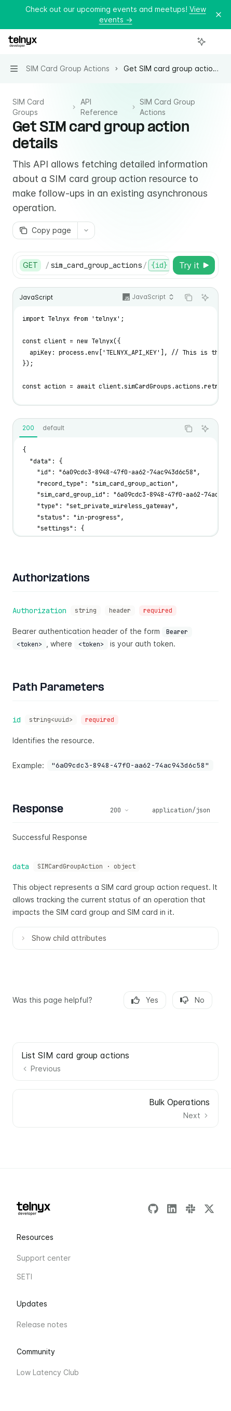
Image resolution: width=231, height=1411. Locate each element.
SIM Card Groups (28, 106)
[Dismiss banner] (218, 14)
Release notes (42, 1324)
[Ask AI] (205, 297)
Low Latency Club (48, 1372)
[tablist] (96, 428)
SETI (24, 1276)
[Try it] (194, 265)
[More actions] (217, 41)
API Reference (99, 106)
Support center (44, 1257)
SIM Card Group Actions (167, 106)
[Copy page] (44, 230)
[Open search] (182, 41)
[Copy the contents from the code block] (188, 297)
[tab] (28, 428)
